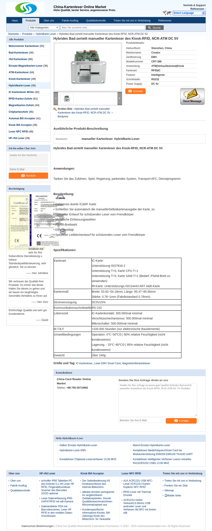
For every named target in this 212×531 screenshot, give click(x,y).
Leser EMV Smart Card (107, 363)
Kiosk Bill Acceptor (20, 125)
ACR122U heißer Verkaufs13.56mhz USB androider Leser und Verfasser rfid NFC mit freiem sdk (139, 506)
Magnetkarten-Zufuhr (21, 105)
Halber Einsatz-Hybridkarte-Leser (78, 445)
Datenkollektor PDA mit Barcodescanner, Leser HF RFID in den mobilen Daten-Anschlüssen (57, 511)
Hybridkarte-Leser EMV (73, 450)
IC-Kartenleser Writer (21, 92)
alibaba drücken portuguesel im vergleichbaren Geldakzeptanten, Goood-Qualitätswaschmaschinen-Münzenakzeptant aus (98, 498)
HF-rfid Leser (17, 138)
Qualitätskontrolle (96, 20)
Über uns (49, 20)
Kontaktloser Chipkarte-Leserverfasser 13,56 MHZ (88, 459)
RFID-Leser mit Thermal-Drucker (137, 493)
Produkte (31, 20)
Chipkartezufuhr (18, 111)
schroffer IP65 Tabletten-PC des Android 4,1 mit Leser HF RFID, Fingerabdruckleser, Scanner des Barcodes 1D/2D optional (57, 487)
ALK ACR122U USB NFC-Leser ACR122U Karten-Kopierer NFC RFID (138, 484)
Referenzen (197, 8)
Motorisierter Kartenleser (24, 46)
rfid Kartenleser (18, 59)
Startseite (13, 33)
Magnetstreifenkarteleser (136, 363)
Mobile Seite (173, 495)
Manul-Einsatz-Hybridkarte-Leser (151, 445)
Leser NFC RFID (18, 131)
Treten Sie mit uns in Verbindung (132, 20)
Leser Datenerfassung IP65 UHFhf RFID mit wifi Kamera (57, 500)
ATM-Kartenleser (19, 72)
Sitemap (169, 490)
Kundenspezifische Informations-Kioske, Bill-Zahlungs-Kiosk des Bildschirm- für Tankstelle (96, 514)
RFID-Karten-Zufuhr (20, 98)
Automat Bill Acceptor (22, 118)
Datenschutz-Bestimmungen (37, 526)
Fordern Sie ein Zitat (176, 485)
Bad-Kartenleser (18, 52)
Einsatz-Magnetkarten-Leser (26, 65)
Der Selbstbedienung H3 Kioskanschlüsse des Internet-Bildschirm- (96, 484)
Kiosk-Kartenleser (20, 78)
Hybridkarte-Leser (46, 33)
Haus (15, 20)
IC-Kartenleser (84, 363)
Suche (157, 27)
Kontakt (28, 175)
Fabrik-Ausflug (70, 20)
